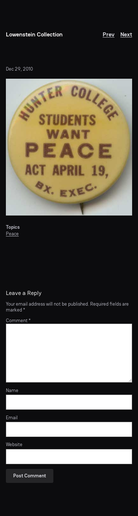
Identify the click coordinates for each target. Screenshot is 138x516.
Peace (12, 234)
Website (14, 445)
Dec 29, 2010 (19, 69)
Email (12, 418)
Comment (18, 320)
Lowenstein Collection (34, 34)
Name (12, 391)
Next (126, 34)
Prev (108, 34)
